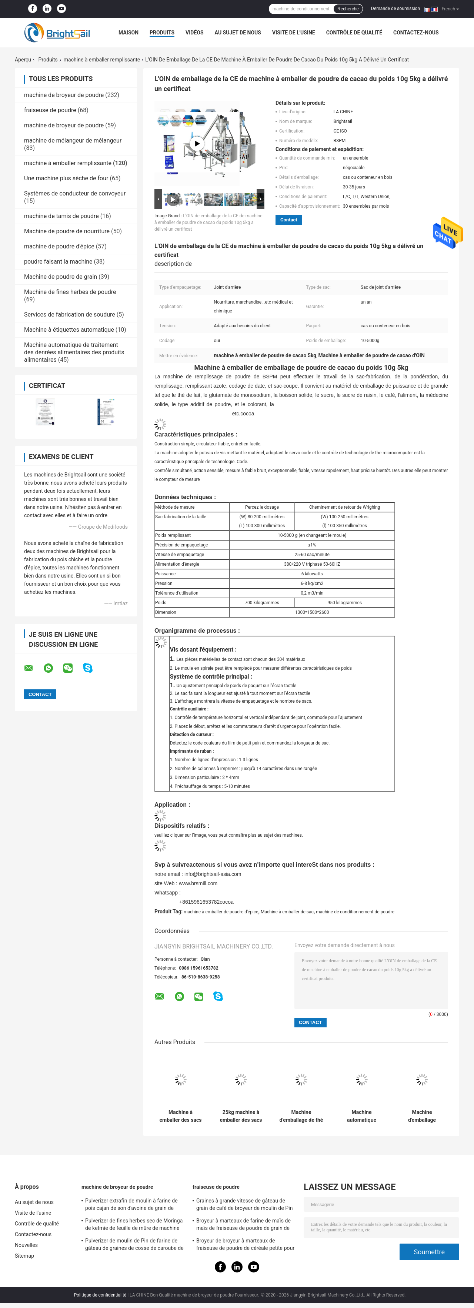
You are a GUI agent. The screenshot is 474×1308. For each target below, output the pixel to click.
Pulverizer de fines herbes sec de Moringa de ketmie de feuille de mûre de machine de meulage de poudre (134, 1225)
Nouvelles (26, 1245)
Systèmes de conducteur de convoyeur (75, 193)
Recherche (348, 8)
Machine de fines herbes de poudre (70, 291)
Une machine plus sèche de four (66, 178)
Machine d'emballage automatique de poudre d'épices (422, 1116)
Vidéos (195, 33)
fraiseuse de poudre (50, 110)
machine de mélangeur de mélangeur (72, 140)
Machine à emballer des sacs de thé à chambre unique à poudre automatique (181, 1116)
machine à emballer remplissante (102, 60)
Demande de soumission (395, 8)
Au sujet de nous (238, 33)
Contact (288, 220)
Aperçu (23, 60)
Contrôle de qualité (354, 33)
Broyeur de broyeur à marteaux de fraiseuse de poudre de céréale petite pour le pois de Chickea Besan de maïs (245, 1245)
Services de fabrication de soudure (69, 314)
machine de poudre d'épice (59, 246)
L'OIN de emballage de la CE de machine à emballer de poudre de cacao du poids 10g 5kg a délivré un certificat (208, 222)
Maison (128, 33)
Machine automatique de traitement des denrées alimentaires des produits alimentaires (74, 352)
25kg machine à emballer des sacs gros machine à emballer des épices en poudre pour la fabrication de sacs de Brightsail (241, 1116)
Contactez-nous (416, 33)
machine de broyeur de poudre (64, 94)
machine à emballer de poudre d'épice (221, 911)
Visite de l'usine (293, 33)
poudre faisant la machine (58, 261)
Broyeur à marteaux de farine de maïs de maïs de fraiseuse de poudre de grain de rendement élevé (243, 1225)
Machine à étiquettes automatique (69, 329)
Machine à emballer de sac (287, 911)
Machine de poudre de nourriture (67, 231)
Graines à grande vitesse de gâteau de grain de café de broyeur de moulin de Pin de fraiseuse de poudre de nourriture (244, 1205)
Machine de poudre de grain (60, 276)
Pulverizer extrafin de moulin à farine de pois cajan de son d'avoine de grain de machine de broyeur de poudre (131, 1205)
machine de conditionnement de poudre (355, 911)
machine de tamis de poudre (61, 216)
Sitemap (24, 1256)
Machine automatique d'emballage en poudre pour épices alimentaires (361, 1116)
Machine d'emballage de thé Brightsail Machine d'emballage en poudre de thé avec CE (301, 1116)
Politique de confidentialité (100, 1295)
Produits (162, 33)
